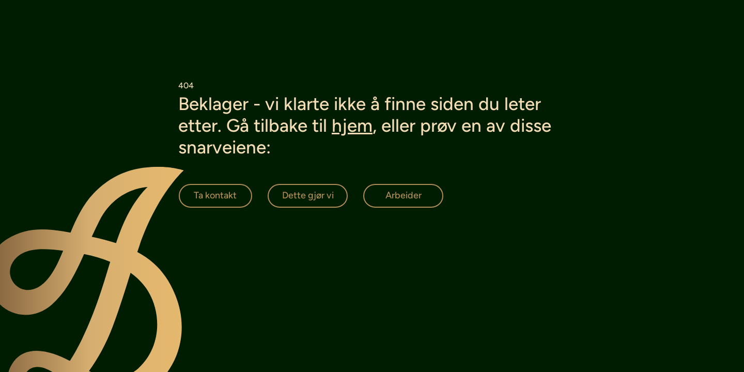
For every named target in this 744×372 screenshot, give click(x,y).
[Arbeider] (403, 196)
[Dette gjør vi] (308, 196)
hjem (352, 125)
